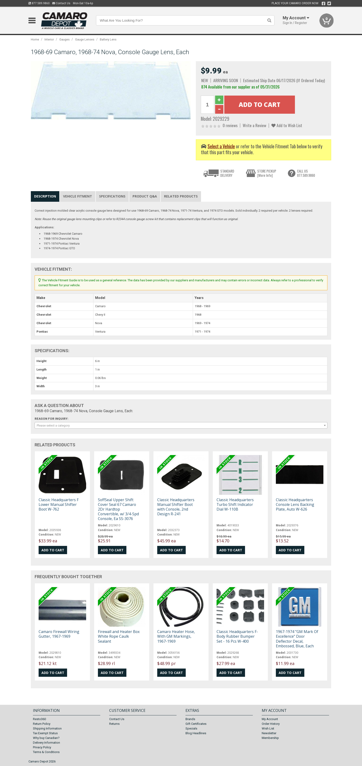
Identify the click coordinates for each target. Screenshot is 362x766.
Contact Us (61, 3)
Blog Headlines (195, 733)
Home (35, 39)
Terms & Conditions (46, 752)
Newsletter (269, 733)
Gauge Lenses (84, 39)
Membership (270, 738)
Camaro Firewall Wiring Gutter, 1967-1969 (59, 634)
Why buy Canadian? (46, 738)
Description (45, 196)
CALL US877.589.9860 (306, 173)
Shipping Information (47, 728)
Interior (49, 39)
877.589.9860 (39, 3)
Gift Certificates (195, 724)
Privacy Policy (42, 747)
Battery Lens (108, 39)
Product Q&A (145, 196)
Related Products (181, 196)
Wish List (268, 728)
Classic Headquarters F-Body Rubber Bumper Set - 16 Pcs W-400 (237, 636)
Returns (114, 724)
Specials (191, 728)
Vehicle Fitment (77, 196)
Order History (271, 724)
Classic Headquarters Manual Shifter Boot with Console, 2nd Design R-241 (175, 507)
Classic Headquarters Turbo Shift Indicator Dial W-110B (235, 504)
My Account (270, 719)
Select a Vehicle (221, 146)
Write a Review (254, 125)
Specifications (112, 196)
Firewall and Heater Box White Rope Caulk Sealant (119, 636)
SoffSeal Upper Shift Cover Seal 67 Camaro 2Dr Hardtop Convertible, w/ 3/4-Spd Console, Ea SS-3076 (118, 509)
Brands (190, 719)
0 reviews (230, 125)
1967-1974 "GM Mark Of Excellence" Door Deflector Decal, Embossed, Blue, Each (297, 639)
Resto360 (39, 719)
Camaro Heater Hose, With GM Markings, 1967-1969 (176, 636)
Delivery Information (46, 742)
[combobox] (181, 425)
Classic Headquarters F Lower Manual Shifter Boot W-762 (59, 504)
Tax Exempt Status (45, 733)
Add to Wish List (286, 125)
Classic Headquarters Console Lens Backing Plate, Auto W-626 (295, 504)
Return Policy (41, 724)
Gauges (64, 39)
